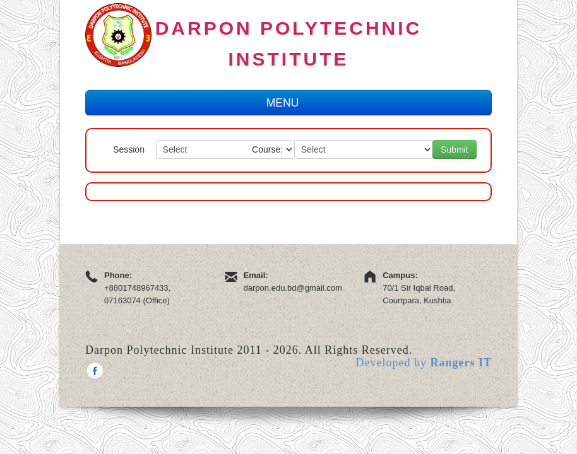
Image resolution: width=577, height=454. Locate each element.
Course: (267, 149)
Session (129, 149)
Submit (454, 149)
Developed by (424, 362)
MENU (288, 102)
